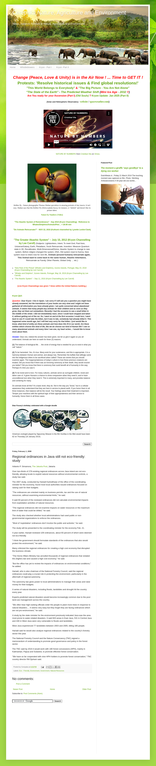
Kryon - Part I (45, 67)
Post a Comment (23, 684)
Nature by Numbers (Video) (52, 215)
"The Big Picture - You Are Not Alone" (103, 87)
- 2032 (115, 92)
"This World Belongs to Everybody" (51, 87)
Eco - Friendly (24, 671)
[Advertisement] (31, 726)
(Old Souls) (82, 95)
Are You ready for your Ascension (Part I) (51, 95)
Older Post (86, 689)
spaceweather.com (99, 101)
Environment (35, 671)
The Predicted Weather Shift (80, 92)
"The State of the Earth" (42, 92)
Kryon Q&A (17, 296)
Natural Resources (57, 671)
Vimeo (97, 154)
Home (12, 67)
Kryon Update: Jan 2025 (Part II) (110, 95)
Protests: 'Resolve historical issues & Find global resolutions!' (78, 83)
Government (44, 671)
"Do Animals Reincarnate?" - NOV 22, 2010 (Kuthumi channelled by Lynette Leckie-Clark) (52, 230)
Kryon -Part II (62, 67)
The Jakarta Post (39, 466)
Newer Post (17, 689)
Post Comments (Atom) (33, 693)
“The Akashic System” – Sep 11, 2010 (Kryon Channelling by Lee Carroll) (44, 279)
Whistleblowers (27, 67)
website (84, 101)
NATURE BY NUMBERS (66, 154)
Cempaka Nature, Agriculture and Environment (69, 12)
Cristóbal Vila (86, 154)
